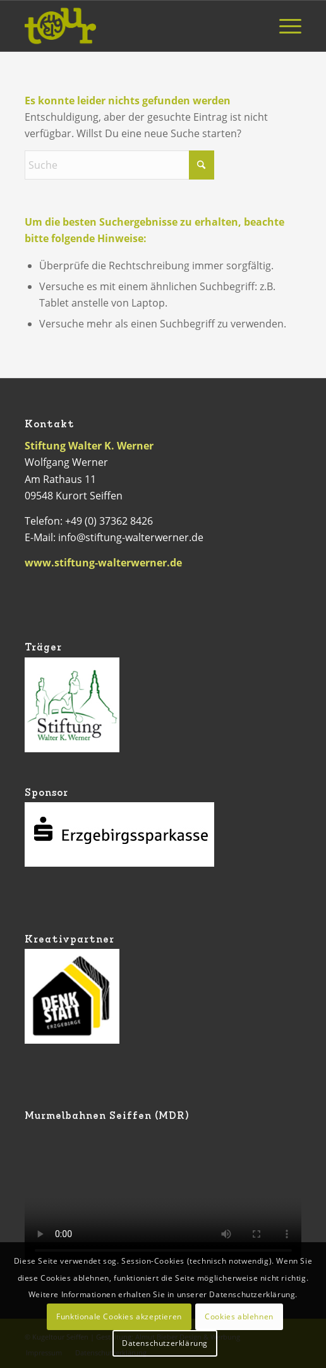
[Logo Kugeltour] (135, 26)
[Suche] (119, 165)
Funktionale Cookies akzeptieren (119, 1316)
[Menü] (284, 26)
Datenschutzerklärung (165, 1343)
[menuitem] (284, 26)
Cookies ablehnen (239, 1316)
